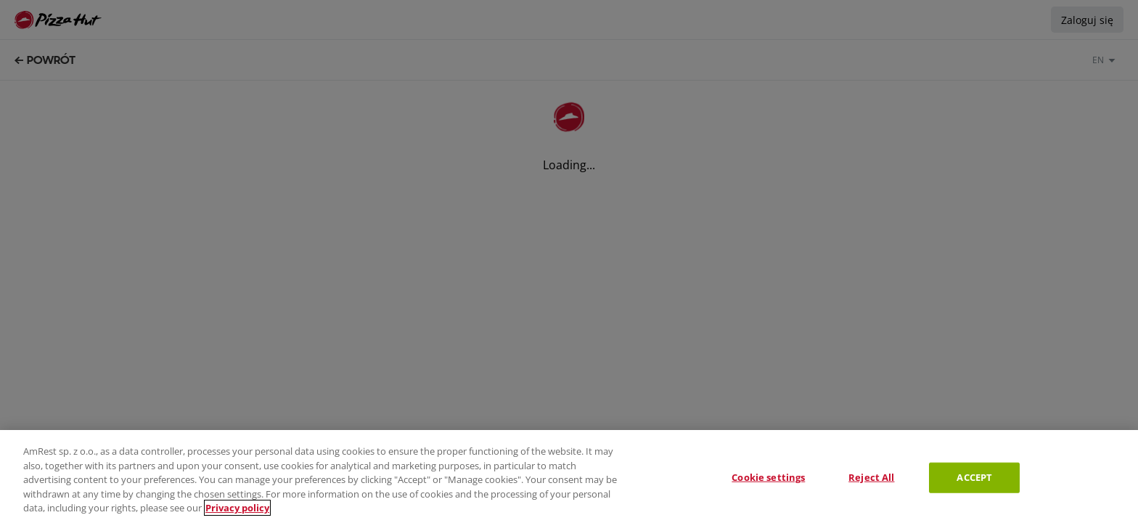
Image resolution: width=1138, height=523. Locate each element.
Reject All (871, 477)
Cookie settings (768, 477)
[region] (569, 476)
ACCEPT (974, 477)
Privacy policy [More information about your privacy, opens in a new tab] (237, 507)
